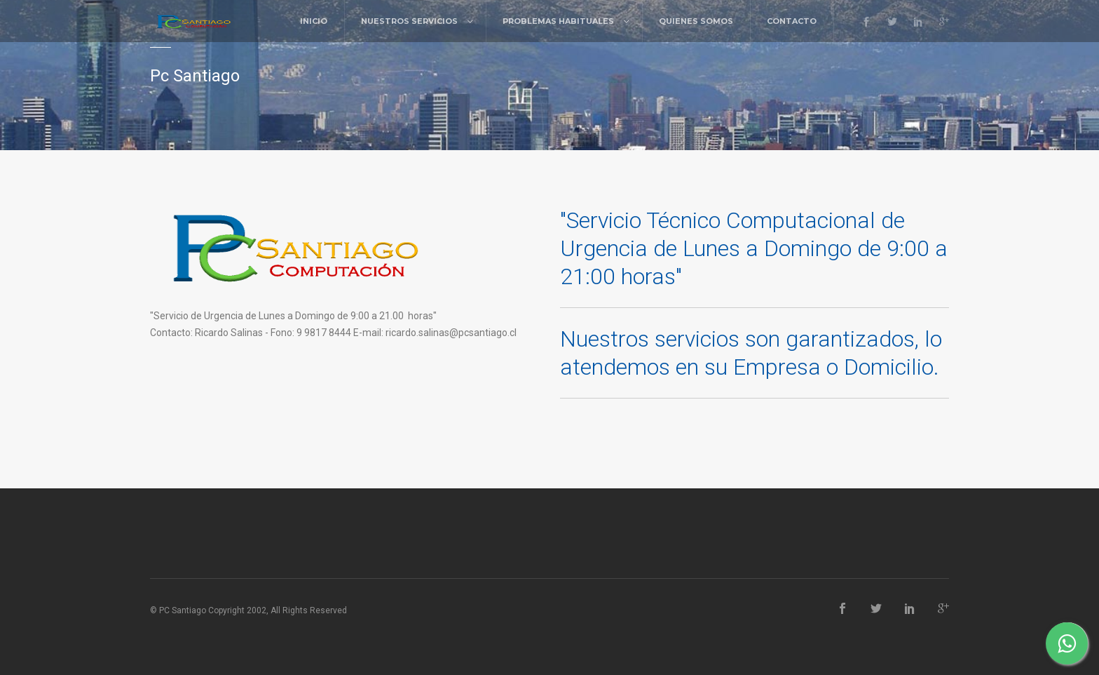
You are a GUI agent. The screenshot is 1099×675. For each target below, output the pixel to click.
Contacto (792, 21)
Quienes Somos (696, 21)
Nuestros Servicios (409, 21)
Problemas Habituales (558, 21)
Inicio (313, 21)
